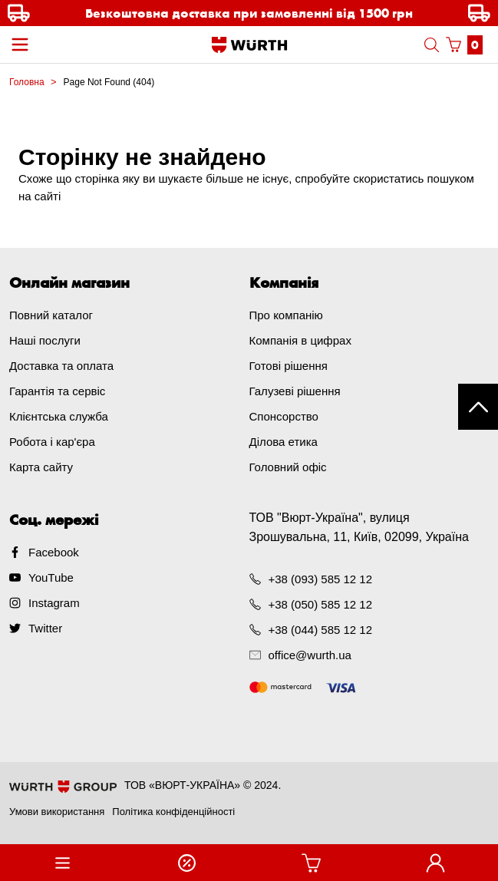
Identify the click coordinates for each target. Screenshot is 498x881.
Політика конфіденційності (173, 811)
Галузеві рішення (295, 391)
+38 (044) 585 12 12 (321, 629)
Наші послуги (45, 340)
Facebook (53, 552)
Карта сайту (41, 466)
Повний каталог (51, 315)
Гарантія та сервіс (57, 391)
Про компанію (286, 315)
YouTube (51, 577)
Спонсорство (283, 416)
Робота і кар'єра (52, 441)
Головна (27, 82)
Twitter (45, 628)
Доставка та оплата (61, 365)
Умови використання (56, 811)
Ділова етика (283, 441)
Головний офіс (288, 466)
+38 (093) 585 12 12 (321, 579)
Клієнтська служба (58, 416)
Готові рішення (288, 365)
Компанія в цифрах (300, 340)
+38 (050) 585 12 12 (321, 604)
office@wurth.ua (310, 655)
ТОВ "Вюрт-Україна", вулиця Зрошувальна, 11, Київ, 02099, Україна (359, 527)
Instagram (54, 602)
